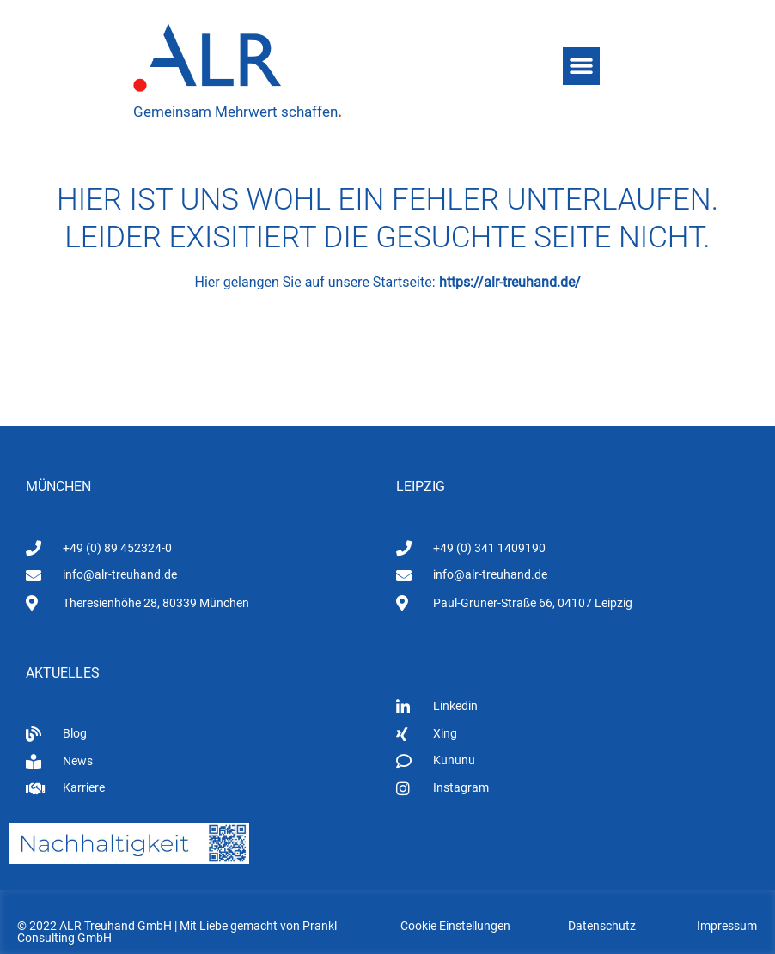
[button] (582, 66)
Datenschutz (602, 926)
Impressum (727, 926)
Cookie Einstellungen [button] (455, 926)
